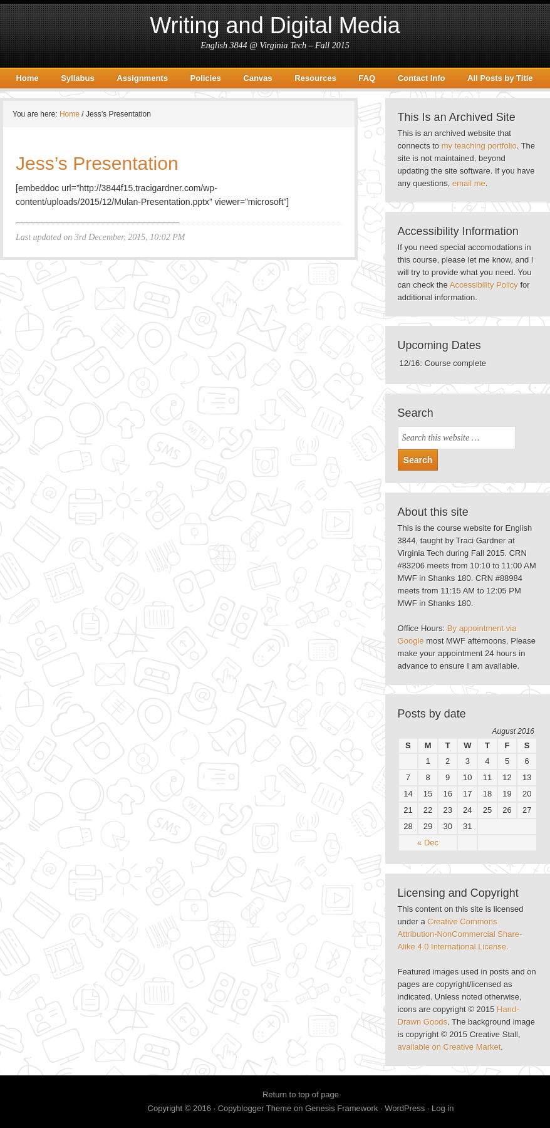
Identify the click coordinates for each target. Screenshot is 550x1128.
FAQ (366, 78)
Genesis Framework (341, 1108)
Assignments (142, 78)
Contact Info (421, 78)
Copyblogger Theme (255, 1108)
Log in (443, 1108)
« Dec (427, 842)
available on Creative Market (449, 1047)
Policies (205, 78)
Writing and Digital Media (275, 25)
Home (27, 78)
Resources (315, 78)
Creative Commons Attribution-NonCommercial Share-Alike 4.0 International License (460, 934)
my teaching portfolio (479, 145)
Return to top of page (300, 1094)
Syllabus (77, 78)
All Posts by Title (500, 78)
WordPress (405, 1108)
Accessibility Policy (484, 285)
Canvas (257, 78)
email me (468, 183)
